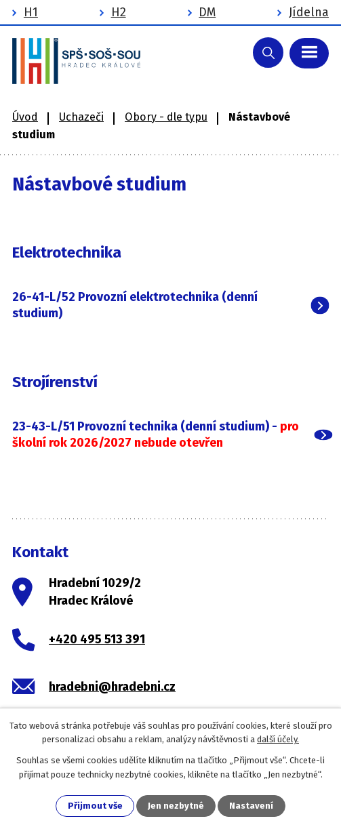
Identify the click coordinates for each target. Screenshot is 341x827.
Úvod (25, 116)
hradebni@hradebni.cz (112, 686)
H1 (31, 12)
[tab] (170, 305)
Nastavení (251, 806)
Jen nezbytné (176, 806)
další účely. (278, 739)
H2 (118, 12)
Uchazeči (81, 116)
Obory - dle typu (166, 116)
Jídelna (309, 12)
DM (207, 12)
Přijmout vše (95, 806)
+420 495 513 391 (97, 639)
